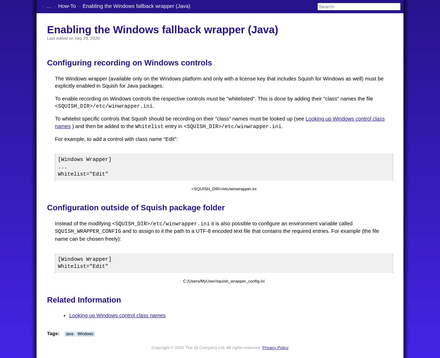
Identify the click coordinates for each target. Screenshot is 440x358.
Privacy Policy (275, 347)
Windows (85, 334)
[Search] (359, 6)
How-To (67, 6)
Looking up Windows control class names (117, 315)
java (69, 334)
